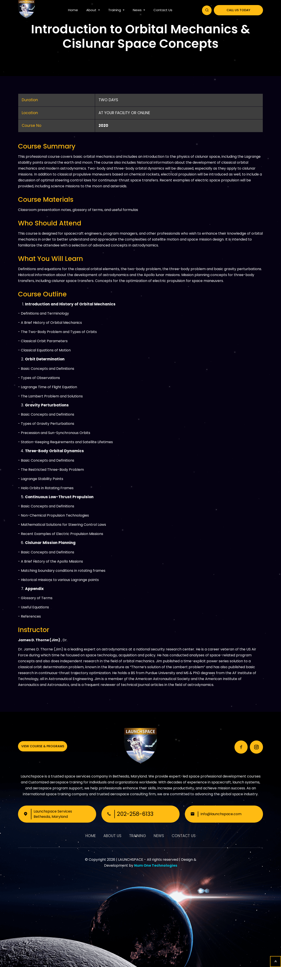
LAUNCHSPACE (130, 859)
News (137, 10)
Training (115, 10)
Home (73, 10)
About (91, 10)
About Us (112, 835)
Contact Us (162, 10)
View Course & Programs (42, 746)
